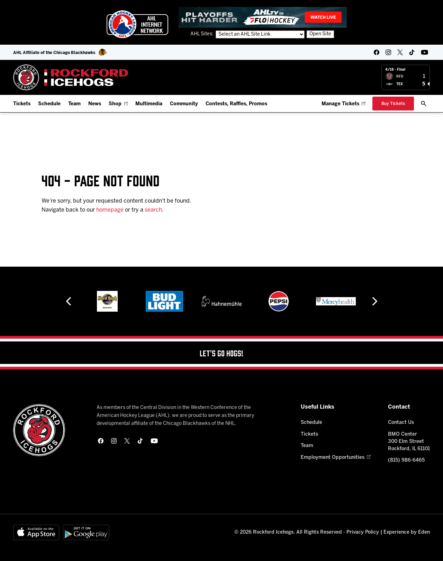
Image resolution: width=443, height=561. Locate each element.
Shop (118, 104)
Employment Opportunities (335, 457)
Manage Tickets (343, 104)
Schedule (49, 104)
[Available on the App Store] (36, 532)
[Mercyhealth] (336, 301)
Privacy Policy (362, 532)
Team (74, 104)
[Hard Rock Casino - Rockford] (107, 301)
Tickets (21, 104)
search (153, 210)
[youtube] (424, 52)
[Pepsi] (278, 301)
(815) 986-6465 (406, 460)
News (94, 104)
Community (184, 104)
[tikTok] (412, 52)
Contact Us (401, 422)
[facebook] (376, 52)
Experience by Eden (406, 532)
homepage (110, 210)
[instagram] (388, 52)
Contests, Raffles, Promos (236, 104)
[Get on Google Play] (86, 532)
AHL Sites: (202, 34)
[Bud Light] (164, 301)
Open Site (320, 34)
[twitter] (400, 52)
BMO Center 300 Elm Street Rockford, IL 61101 (409, 441)
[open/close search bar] (423, 103)
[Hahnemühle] (222, 301)
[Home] (70, 77)
